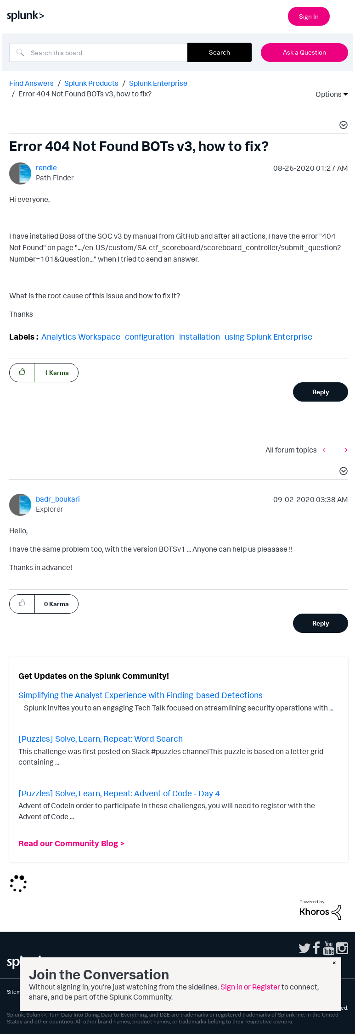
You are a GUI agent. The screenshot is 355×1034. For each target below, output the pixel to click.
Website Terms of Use (80, 991)
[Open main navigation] (342, 15)
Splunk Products (91, 83)
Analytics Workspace (80, 336)
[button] (342, 126)
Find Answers (31, 83)
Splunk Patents (302, 991)
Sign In (309, 16)
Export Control (192, 991)
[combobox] (98, 52)
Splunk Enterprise (158, 83)
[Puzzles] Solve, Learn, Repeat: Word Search (100, 738)
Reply (320, 392)
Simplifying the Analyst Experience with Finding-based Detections (140, 695)
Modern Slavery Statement (247, 991)
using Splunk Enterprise (268, 336)
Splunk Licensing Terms (141, 991)
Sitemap (17, 991)
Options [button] (326, 94)
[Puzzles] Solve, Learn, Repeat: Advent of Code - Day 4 (119, 793)
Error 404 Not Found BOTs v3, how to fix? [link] (85, 93)
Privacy (40, 991)
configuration (150, 336)
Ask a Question (304, 52)
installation (199, 336)
